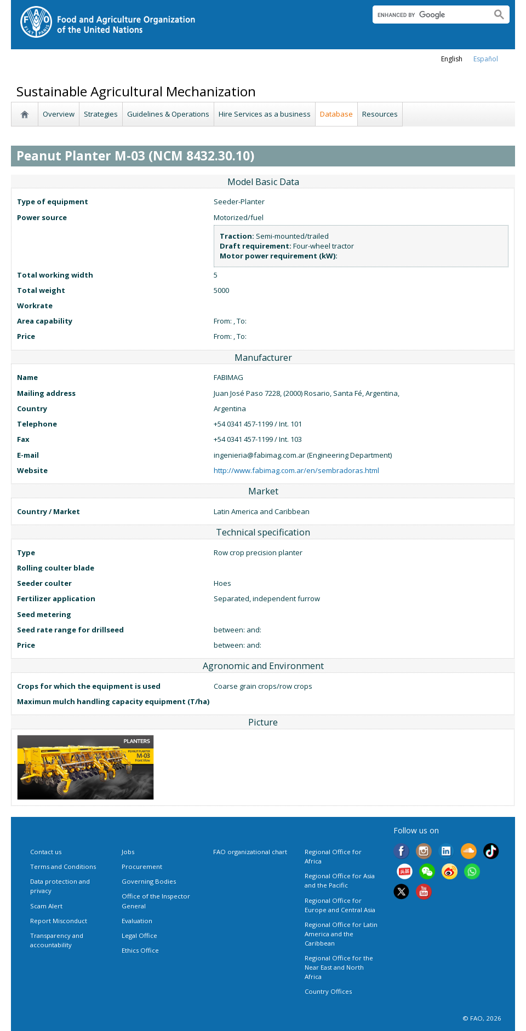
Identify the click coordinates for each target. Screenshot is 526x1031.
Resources (380, 114)
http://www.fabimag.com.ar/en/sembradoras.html (296, 470)
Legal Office (139, 935)
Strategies (101, 114)
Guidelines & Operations (168, 114)
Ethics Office (140, 950)
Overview (59, 114)
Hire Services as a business (265, 114)
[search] (428, 15)
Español (485, 59)
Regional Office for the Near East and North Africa (339, 967)
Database (336, 114)
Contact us (45, 852)
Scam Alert (46, 906)
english (451, 59)
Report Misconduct (58, 921)
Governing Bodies (149, 881)
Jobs (128, 852)
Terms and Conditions (63, 866)
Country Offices (328, 991)
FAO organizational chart (250, 852)
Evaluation (137, 921)
